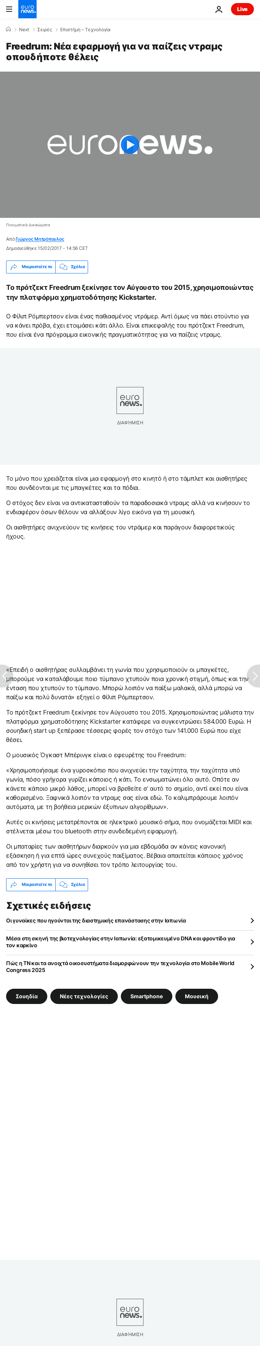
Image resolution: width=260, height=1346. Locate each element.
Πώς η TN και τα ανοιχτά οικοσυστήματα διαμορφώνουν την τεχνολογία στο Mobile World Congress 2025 (120, 966)
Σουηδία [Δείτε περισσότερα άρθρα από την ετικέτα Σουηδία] (27, 996)
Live (242, 9)
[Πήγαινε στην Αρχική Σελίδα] (27, 9)
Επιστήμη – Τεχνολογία (85, 29)
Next (24, 29)
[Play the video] (130, 145)
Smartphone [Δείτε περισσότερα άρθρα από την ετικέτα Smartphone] (146, 996)
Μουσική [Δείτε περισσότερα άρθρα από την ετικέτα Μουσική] (197, 996)
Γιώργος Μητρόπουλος (40, 239)
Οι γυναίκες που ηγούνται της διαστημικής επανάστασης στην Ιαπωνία (96, 920)
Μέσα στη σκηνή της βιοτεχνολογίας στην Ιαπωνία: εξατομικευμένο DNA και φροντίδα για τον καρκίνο (120, 941)
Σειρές (44, 29)
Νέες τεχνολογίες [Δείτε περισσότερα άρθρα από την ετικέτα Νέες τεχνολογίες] (84, 996)
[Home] (8, 29)
